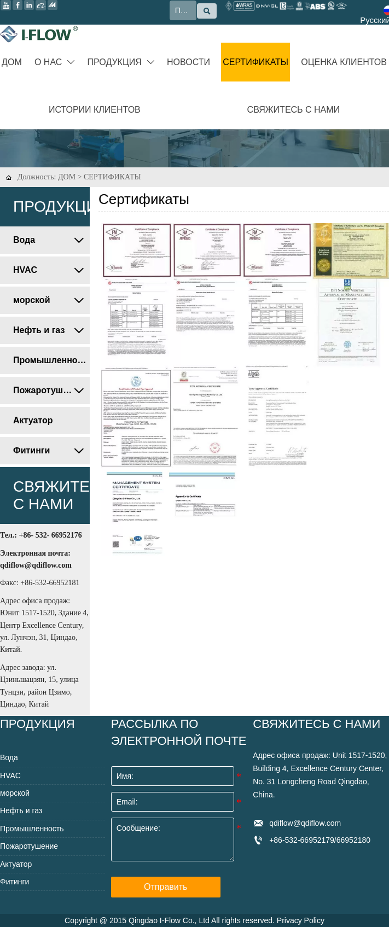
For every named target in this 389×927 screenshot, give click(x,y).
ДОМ (67, 177)
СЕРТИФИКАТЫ (112, 177)
